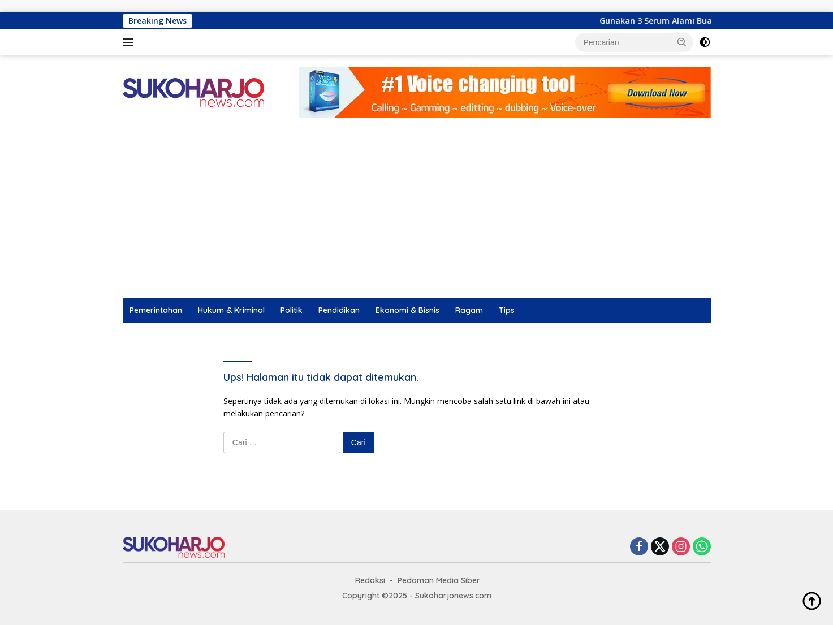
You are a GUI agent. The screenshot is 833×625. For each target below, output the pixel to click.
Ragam (469, 310)
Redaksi (370, 580)
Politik (291, 310)
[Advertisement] (416, 213)
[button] (682, 42)
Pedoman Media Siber (439, 580)
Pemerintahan (156, 310)
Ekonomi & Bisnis (407, 310)
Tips (507, 310)
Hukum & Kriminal (231, 310)
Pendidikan (339, 310)
